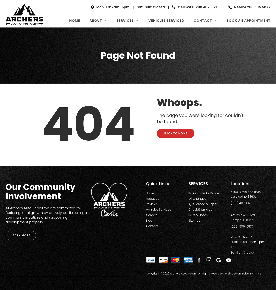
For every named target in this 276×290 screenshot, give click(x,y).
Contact (205, 20)
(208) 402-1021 (241, 203)
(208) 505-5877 (242, 226)
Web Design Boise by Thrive (243, 273)
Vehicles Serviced (166, 20)
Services (128, 20)
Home (74, 20)
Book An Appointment (248, 20)
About (98, 20)
